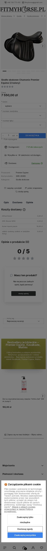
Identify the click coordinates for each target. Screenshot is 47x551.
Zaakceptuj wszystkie (25, 535)
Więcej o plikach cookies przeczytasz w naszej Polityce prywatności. (19, 509)
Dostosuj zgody (25, 529)
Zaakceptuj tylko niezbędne (25, 520)
